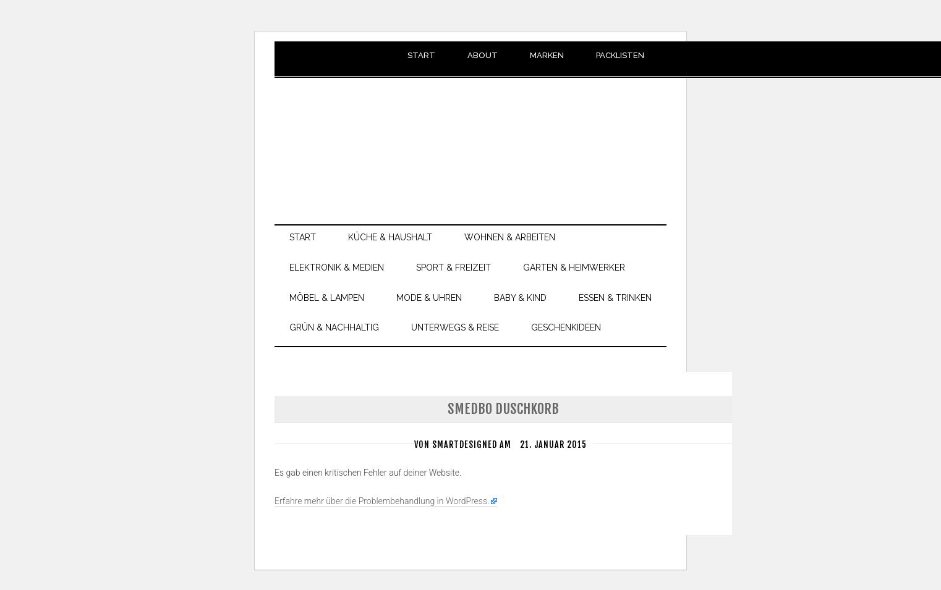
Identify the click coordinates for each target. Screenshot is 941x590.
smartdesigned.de (470, 135)
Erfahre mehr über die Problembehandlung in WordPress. (382, 501)
